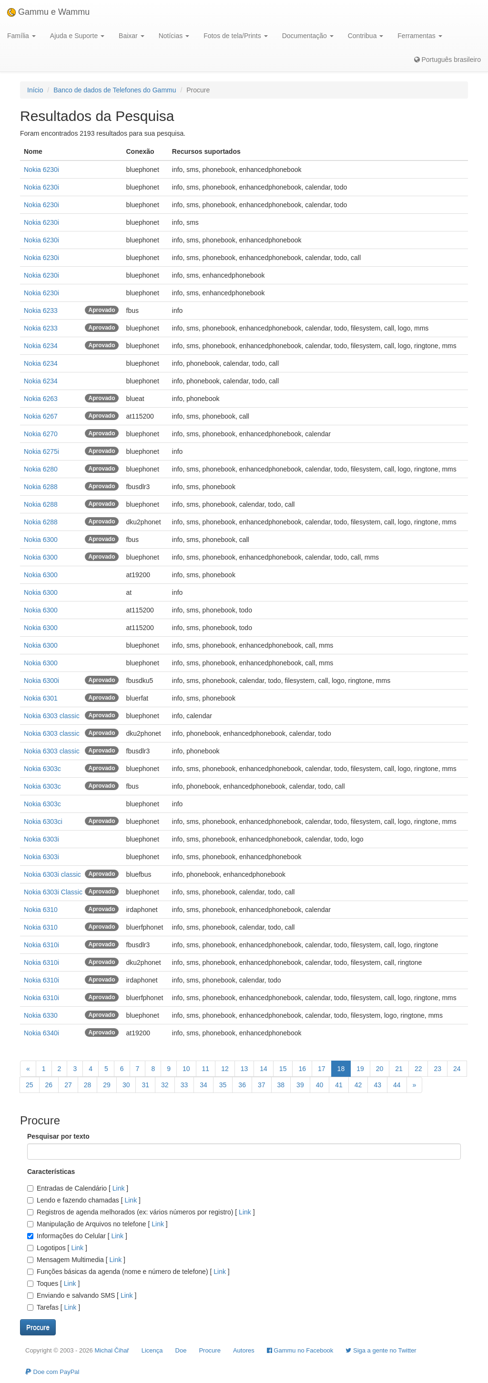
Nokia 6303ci (43, 821)
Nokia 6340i (41, 1033)
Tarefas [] (53, 1307)
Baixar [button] (131, 36)
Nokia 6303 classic (52, 716)
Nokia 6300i (41, 680)
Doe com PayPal (52, 1371)
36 (242, 1085)
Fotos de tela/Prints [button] (235, 36)
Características (51, 1171)
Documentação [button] (308, 36)
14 (263, 1068)
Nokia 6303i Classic (53, 892)
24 (457, 1068)
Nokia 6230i (41, 169)
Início (35, 90)
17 (321, 1068)
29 (107, 1085)
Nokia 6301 (41, 698)
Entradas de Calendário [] (77, 1188)
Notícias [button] (174, 36)
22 (418, 1068)
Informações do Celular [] (77, 1236)
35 (223, 1085)
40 (320, 1085)
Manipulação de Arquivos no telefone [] (97, 1224)
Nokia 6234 (41, 346)
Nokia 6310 (41, 909)
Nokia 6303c (42, 768)
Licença (152, 1350)
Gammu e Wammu (48, 12)
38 (281, 1085)
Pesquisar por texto (58, 1136)
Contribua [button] (366, 36)
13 (244, 1068)
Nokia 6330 (41, 1015)
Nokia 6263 (41, 398)
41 (339, 1085)
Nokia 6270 (41, 434)
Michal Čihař (111, 1350)
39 (300, 1085)
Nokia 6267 (41, 416)
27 (68, 1085)
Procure (210, 1350)
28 (88, 1085)
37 (261, 1085)
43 (377, 1085)
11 (206, 1068)
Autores (243, 1350)
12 (225, 1068)
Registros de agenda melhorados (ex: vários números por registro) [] (141, 1212)
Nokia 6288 (41, 487)
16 (302, 1068)
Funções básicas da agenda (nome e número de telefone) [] (128, 1271)
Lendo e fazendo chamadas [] (84, 1200)
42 (358, 1085)
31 (145, 1085)
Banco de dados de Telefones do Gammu (114, 90)
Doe (181, 1350)
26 (49, 1085)
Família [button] (21, 36)
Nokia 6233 (41, 310)
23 (437, 1068)
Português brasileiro (447, 59)
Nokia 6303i (41, 839)
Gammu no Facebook (300, 1350)
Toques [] (53, 1283)
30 (126, 1085)
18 (341, 1068)
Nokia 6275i (41, 451)
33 (184, 1085)
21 (399, 1068)
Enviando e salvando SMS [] (81, 1295)
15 (283, 1068)
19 (360, 1068)
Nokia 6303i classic (52, 874)
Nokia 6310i (41, 945)
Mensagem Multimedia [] (76, 1259)
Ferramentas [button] (419, 36)
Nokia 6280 (41, 469)
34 (203, 1085)
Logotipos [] (57, 1248)
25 (29, 1085)
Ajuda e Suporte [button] (77, 36)
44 (397, 1085)
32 (165, 1085)
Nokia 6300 (41, 539)
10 (186, 1068)
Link (118, 1188)
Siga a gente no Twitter (381, 1350)
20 (380, 1068)
